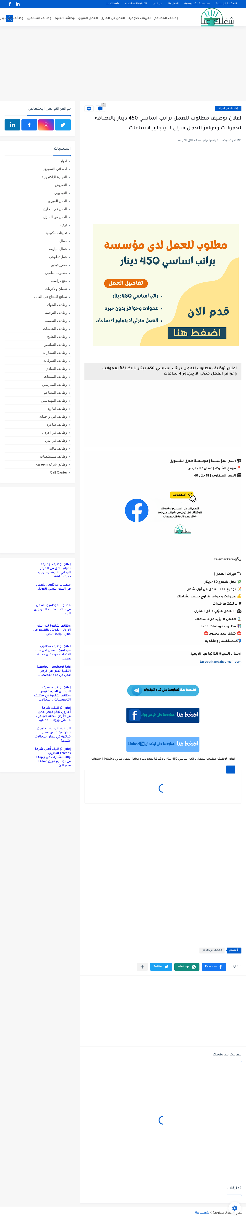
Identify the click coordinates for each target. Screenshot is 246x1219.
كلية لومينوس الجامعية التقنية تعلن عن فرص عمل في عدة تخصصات (54, 671)
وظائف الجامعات (55, 329)
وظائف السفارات (54, 352)
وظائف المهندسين (54, 400)
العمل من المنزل (55, 217)
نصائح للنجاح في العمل (50, 297)
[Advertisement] (123, 65)
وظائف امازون (57, 408)
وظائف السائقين (39, 18)
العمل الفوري (88, 18)
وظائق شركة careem (51, 464)
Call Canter (58, 472)
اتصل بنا (173, 4)
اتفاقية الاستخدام (136, 4)
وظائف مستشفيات (53, 456)
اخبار (63, 161)
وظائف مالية (58, 448)
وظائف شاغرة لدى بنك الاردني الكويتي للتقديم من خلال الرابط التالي (52, 630)
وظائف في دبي (56, 440)
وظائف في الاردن (228, 108)
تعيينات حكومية (139, 18)
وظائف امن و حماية (53, 416)
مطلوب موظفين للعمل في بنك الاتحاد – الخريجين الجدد (52, 609)
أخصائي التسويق (55, 169)
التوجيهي (60, 193)
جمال (63, 241)
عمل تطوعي (58, 257)
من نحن (157, 4)
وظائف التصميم (55, 321)
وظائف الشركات (55, 360)
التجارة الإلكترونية (54, 177)
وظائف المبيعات (55, 376)
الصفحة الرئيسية (226, 4)
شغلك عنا (112, 4)
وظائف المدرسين (54, 384)
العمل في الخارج (113, 18)
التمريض (61, 185)
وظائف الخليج (65, 18)
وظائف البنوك (57, 305)
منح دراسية (59, 281)
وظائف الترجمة (56, 313)
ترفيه (63, 225)
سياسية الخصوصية (197, 4)
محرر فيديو (59, 265)
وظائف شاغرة (57, 424)
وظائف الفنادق (56, 368)
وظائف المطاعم (166, 18)
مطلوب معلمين (56, 273)
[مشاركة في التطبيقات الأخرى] (142, 967)
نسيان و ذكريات (56, 289)
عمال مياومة (58, 249)
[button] (214, 967)
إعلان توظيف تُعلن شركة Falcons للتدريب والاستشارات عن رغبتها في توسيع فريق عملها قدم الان (53, 757)
